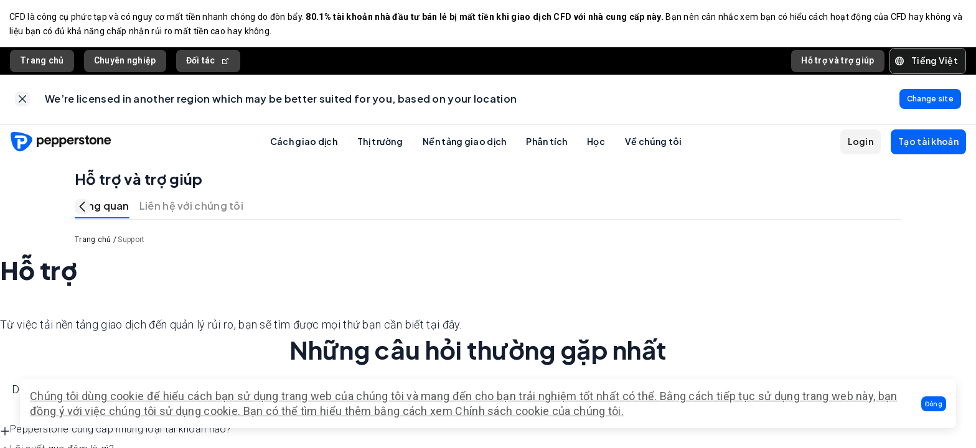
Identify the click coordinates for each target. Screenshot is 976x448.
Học (596, 143)
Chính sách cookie (502, 411)
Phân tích (546, 143)
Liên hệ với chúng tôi (191, 208)
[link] (22, 100)
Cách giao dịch (303, 143)
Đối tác (208, 62)
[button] (933, 403)
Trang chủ (42, 62)
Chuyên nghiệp (125, 62)
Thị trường (380, 143)
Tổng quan (102, 208)
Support (131, 242)
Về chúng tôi (653, 143)
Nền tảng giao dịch (464, 143)
